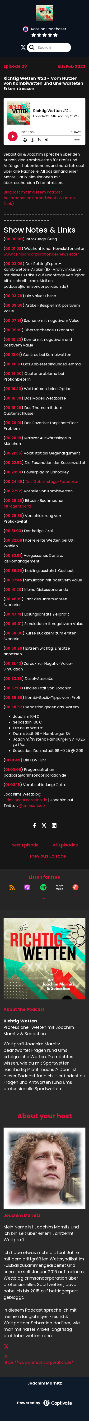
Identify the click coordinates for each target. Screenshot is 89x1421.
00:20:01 (13, 423)
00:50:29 (13, 648)
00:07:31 (13, 320)
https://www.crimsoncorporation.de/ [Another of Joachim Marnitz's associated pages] (38, 1360)
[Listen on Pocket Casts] (75, 887)
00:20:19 (13, 438)
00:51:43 (13, 663)
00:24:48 (14, 481)
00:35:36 (13, 570)
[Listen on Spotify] (43, 887)
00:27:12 (13, 491)
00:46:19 (13, 599)
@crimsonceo (32, 805)
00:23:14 (13, 472)
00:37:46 (13, 580)
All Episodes (65, 845)
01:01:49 (12, 760)
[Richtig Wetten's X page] (23, 47)
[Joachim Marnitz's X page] (9, 1346)
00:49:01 (13, 623)
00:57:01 (13, 688)
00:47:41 (13, 614)
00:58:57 (13, 707)
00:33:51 (13, 555)
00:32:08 (13, 540)
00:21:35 (13, 453)
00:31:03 (13, 531)
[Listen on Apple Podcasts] (27, 887)
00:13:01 (12, 354)
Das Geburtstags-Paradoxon (52, 481)
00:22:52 (13, 462)
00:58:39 (13, 697)
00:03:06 (14, 263)
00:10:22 (13, 339)
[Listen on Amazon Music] (59, 887)
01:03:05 (13, 769)
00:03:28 (13, 296)
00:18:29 (13, 407)
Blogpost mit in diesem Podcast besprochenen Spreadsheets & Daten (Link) (39, 197)
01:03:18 (12, 784)
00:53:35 (13, 678)
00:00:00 (14, 239)
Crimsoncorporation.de (25, 800)
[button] (43, 898)
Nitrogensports (18, 506)
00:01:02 (13, 248)
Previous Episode (48, 856)
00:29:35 (13, 515)
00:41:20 (13, 589)
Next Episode (25, 845)
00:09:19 (13, 330)
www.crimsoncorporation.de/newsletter (41, 254)
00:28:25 (13, 500)
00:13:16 (12, 364)
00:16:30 (13, 398)
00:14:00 (13, 373)
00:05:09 (14, 305)
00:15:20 (13, 388)
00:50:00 (14, 633)
